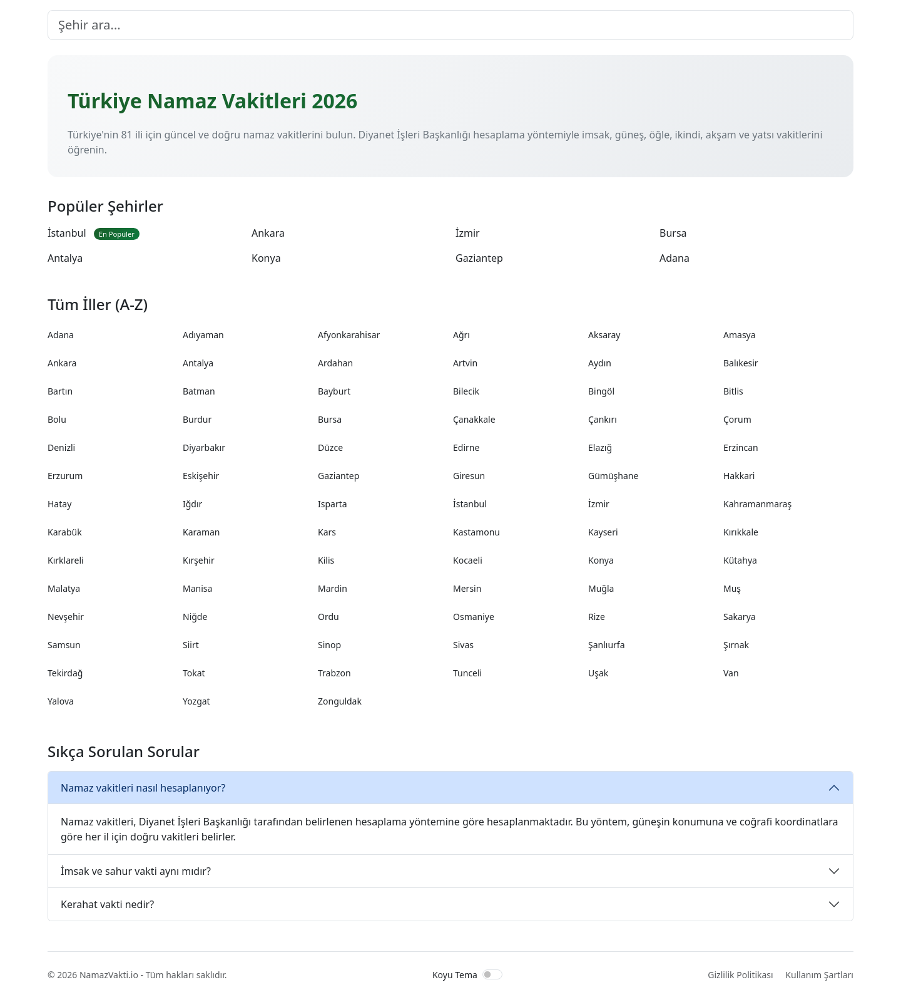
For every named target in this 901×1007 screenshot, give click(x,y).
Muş (732, 588)
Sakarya (739, 616)
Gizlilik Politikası (740, 975)
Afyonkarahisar (349, 335)
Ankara (268, 233)
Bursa (673, 233)
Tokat (194, 673)
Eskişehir (201, 476)
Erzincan (740, 447)
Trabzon (334, 673)
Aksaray (604, 335)
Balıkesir (740, 363)
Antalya (65, 258)
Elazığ (600, 447)
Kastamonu (476, 532)
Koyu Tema (454, 975)
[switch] (492, 974)
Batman (199, 391)
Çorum (737, 419)
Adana (674, 258)
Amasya (739, 335)
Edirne (466, 447)
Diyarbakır (204, 447)
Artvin (465, 363)
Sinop (329, 645)
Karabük (65, 532)
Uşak (598, 673)
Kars (327, 532)
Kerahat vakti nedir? (107, 904)
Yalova (61, 701)
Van (731, 673)
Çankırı (602, 419)
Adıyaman (203, 335)
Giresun (469, 476)
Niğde (195, 616)
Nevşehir (66, 616)
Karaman (201, 532)
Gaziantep (479, 258)
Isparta (332, 504)
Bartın (60, 391)
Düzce (330, 447)
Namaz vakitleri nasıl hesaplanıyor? (143, 788)
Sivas (463, 645)
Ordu (328, 616)
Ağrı (461, 335)
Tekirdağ (65, 673)
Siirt (191, 645)
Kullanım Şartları (819, 975)
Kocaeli (467, 560)
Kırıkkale (740, 532)
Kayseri (603, 532)
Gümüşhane (613, 476)
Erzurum (65, 476)
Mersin (467, 588)
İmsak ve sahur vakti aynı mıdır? (136, 871)
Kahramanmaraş (757, 504)
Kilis (326, 560)
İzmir (468, 233)
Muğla (601, 588)
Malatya (64, 588)
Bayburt (334, 391)
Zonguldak (340, 701)
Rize (596, 616)
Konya (266, 258)
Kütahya (740, 560)
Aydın (599, 363)
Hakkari (739, 476)
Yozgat (196, 701)
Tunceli (467, 673)
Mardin (332, 588)
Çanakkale (474, 419)
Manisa (197, 588)
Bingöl (601, 391)
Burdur (197, 419)
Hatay (59, 504)
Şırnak (736, 645)
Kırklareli (66, 560)
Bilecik (466, 391)
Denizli (61, 447)
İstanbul (94, 233)
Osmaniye (473, 616)
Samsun (64, 645)
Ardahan (335, 363)
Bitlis (733, 391)
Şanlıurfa (606, 645)
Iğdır (192, 504)
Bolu (57, 419)
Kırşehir (199, 560)
